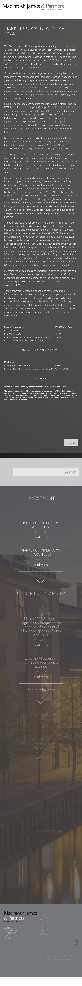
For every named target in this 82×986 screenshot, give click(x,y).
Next (41, 583)
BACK (70, 443)
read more (41, 540)
